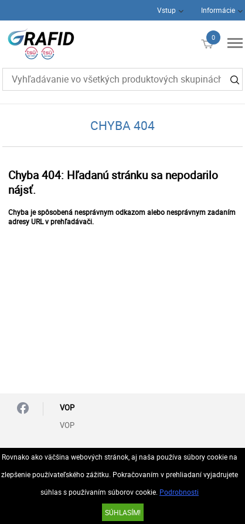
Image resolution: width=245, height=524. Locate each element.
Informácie (218, 10)
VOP (67, 425)
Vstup (166, 10)
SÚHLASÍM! (123, 512)
